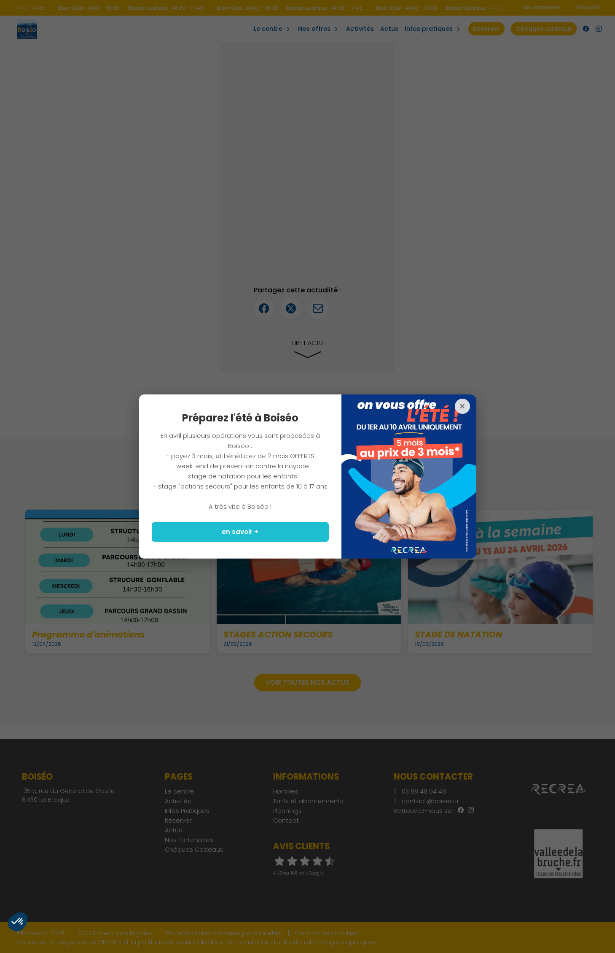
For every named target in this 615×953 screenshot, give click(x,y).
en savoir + (240, 531)
